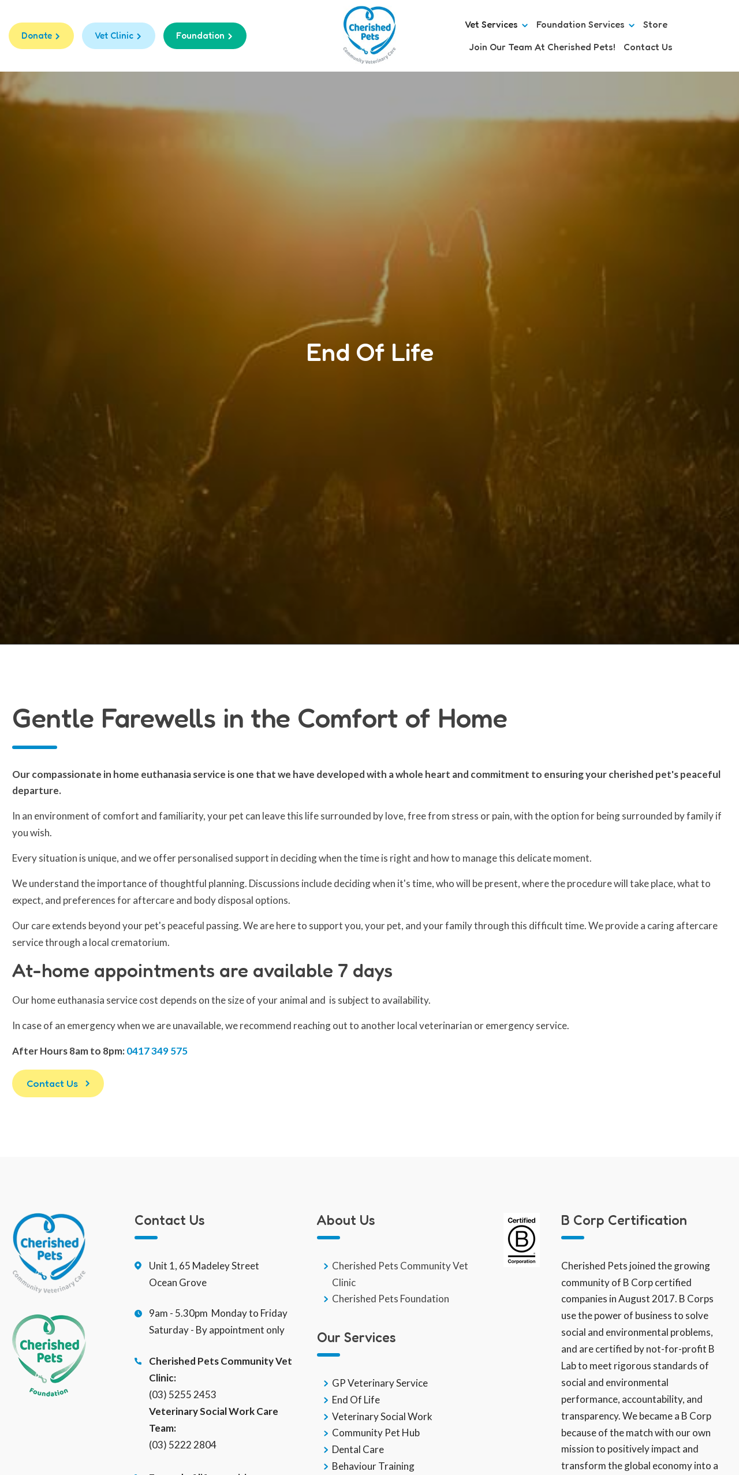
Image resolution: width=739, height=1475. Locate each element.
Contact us (648, 47)
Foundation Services (585, 24)
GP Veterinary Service (380, 1383)
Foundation (200, 35)
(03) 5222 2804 (183, 1445)
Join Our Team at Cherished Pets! (542, 47)
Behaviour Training (373, 1466)
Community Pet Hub (376, 1433)
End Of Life (356, 1400)
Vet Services (496, 24)
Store (655, 24)
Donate (36, 35)
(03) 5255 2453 (183, 1394)
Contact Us (52, 1083)
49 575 (172, 1051)
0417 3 (141, 1051)
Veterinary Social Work (382, 1416)
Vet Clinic (114, 35)
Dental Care (358, 1449)
